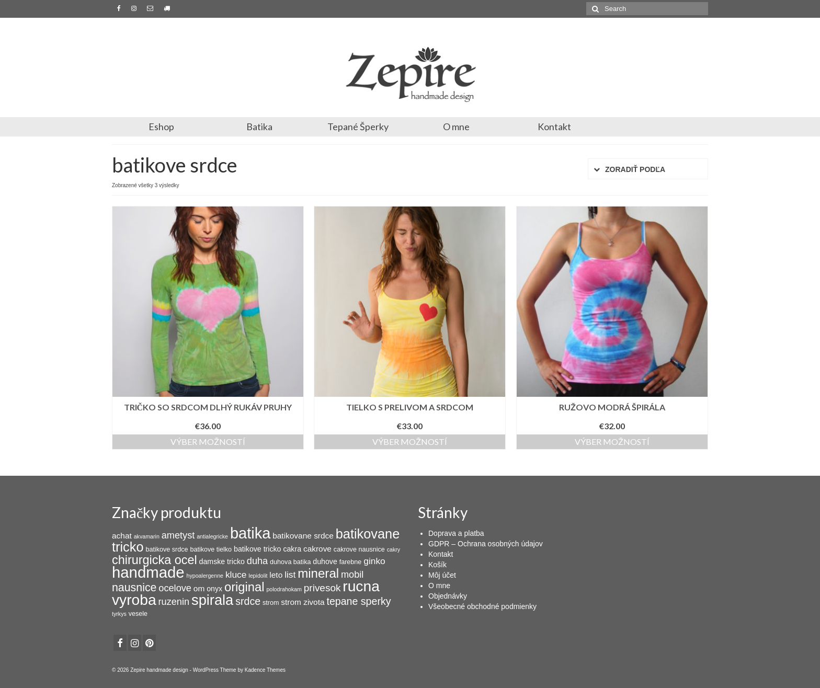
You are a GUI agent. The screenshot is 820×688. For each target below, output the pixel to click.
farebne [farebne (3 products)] (350, 562)
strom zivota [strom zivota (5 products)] (302, 602)
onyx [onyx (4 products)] (214, 588)
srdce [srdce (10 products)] (247, 601)
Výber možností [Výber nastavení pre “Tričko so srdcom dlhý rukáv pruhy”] (207, 441)
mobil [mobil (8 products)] (352, 574)
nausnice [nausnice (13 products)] (134, 587)
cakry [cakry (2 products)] (393, 549)
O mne (456, 126)
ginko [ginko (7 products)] (374, 561)
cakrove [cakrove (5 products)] (317, 548)
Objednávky (447, 596)
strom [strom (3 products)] (271, 602)
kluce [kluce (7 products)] (236, 574)
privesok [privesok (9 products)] (322, 587)
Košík (437, 564)
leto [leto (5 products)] (275, 574)
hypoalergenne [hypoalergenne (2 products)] (205, 575)
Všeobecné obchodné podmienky (482, 606)
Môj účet (442, 575)
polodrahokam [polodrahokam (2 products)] (284, 589)
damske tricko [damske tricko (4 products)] (222, 561)
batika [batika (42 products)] (250, 533)
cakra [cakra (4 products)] (292, 549)
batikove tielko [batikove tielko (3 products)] (211, 549)
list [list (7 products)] (289, 574)
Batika (259, 126)
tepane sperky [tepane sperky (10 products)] (358, 601)
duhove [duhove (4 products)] (325, 561)
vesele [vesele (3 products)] (138, 613)
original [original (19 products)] (244, 587)
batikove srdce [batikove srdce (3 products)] (166, 549)
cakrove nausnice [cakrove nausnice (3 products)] (359, 549)
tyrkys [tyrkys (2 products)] (119, 614)
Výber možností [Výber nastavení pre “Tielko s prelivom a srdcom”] (409, 441)
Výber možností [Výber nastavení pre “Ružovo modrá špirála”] (612, 441)
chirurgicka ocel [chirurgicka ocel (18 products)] (154, 560)
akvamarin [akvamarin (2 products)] (147, 536)
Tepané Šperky (358, 126)
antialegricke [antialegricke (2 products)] (212, 536)
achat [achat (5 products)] (122, 535)
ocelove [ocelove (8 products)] (174, 588)
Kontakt (554, 126)
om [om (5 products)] (198, 588)
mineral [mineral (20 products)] (318, 573)
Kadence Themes (265, 670)
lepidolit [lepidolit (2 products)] (257, 575)
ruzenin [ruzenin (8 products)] (174, 602)
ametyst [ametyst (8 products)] (178, 535)
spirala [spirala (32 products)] (212, 600)
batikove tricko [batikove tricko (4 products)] (257, 549)
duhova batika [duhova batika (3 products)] (290, 562)
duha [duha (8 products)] (257, 561)
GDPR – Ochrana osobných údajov (485, 544)
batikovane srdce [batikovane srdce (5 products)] (303, 535)
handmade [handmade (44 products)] (148, 572)
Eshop (161, 126)
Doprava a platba (456, 533)
